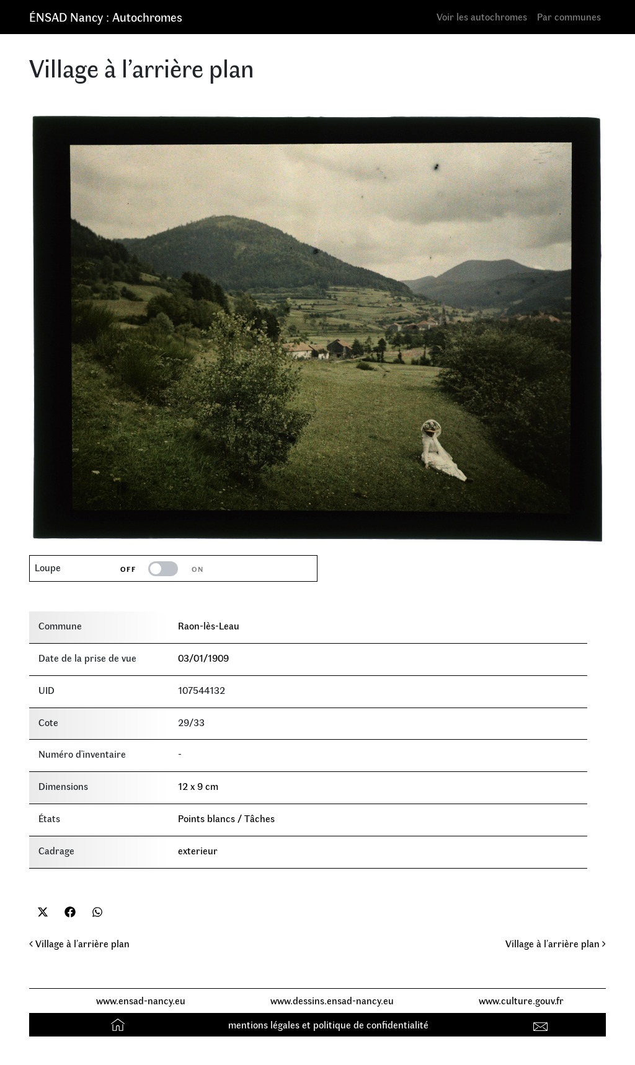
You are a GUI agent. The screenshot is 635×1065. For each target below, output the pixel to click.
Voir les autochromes (482, 16)
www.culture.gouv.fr (521, 1000)
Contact (542, 1024)
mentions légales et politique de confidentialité (328, 1024)
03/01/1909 (203, 657)
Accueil (119, 1024)
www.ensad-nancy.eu (140, 1000)
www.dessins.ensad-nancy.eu (332, 1000)
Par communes (569, 16)
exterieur (198, 850)
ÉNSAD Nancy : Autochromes (105, 16)
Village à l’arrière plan (79, 943)
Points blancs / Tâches (226, 818)
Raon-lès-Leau (208, 625)
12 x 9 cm (198, 785)
